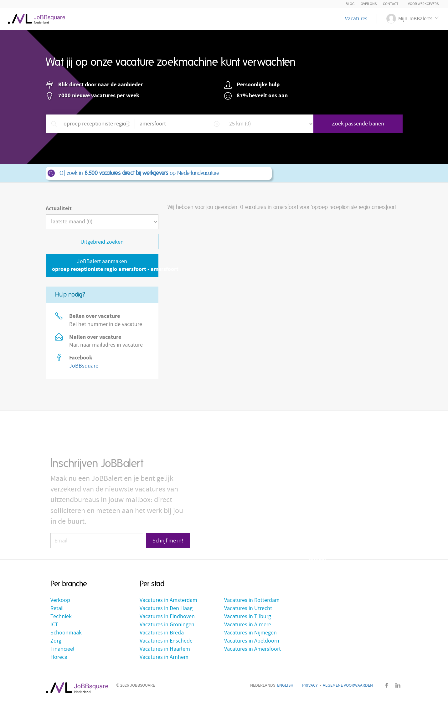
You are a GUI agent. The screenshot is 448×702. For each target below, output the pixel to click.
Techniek (61, 616)
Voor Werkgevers (423, 4)
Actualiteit (59, 208)
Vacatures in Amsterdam (168, 600)
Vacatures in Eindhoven (167, 616)
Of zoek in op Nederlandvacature (158, 173)
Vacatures (356, 18)
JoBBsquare (83, 365)
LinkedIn (398, 685)
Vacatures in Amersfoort (252, 649)
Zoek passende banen (358, 123)
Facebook (387, 685)
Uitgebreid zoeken (102, 242)
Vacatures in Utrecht (248, 608)
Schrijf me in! (167, 540)
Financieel (62, 649)
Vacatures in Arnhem (164, 657)
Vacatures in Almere (247, 624)
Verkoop (60, 600)
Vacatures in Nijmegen (250, 632)
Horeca (58, 657)
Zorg (55, 640)
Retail (57, 608)
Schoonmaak (66, 632)
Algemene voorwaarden (348, 685)
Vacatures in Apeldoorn (251, 640)
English (285, 685)
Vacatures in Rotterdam (252, 600)
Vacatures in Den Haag (166, 608)
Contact (390, 4)
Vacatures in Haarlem (165, 649)
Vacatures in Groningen (167, 624)
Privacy (310, 685)
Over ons (369, 4)
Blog (350, 4)
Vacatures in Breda (162, 632)
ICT (54, 624)
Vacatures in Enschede (166, 640)
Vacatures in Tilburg (247, 616)
